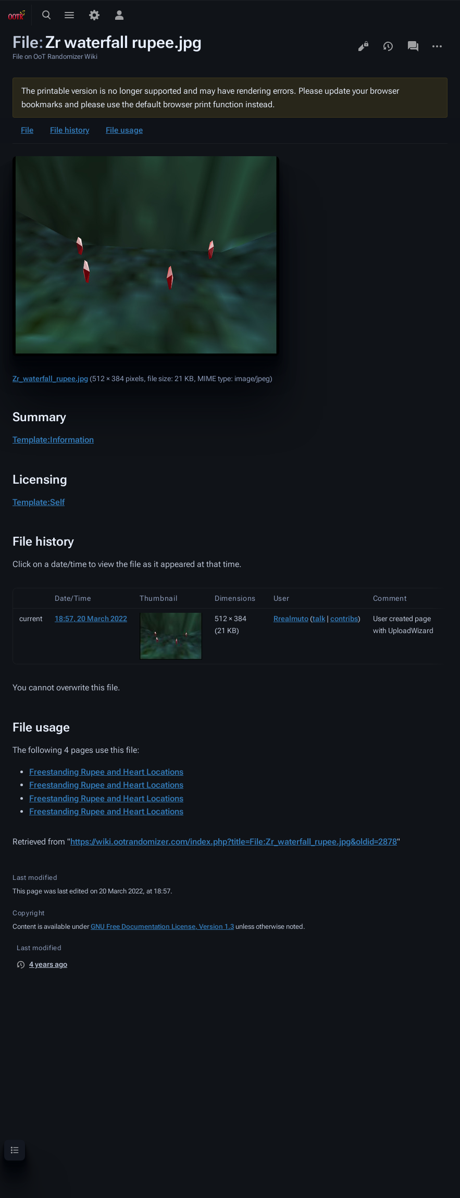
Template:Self (39, 502)
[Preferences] (94, 15)
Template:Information (53, 440)
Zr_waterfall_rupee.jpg (50, 378)
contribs (344, 618)
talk (319, 618)
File (27, 130)
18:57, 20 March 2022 (91, 618)
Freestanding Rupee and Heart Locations (106, 772)
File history (69, 130)
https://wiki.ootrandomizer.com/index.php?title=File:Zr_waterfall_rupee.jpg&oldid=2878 (233, 842)
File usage (124, 130)
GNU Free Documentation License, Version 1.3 (162, 926)
